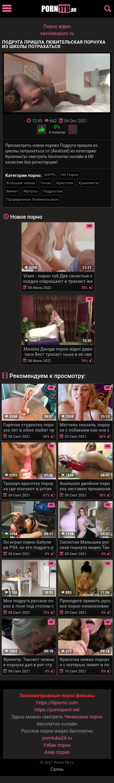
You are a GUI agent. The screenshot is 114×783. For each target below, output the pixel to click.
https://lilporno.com (57, 702)
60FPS (50, 174)
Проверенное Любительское (32, 199)
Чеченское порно (83, 717)
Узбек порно (57, 745)
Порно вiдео (57, 26)
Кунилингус (89, 183)
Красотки (64, 183)
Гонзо (45, 183)
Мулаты (30, 191)
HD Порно (70, 174)
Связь (56, 769)
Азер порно (57, 752)
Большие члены (20, 183)
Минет (12, 191)
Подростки (53, 191)
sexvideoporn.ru (57, 33)
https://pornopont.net (57, 710)
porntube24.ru (57, 738)
